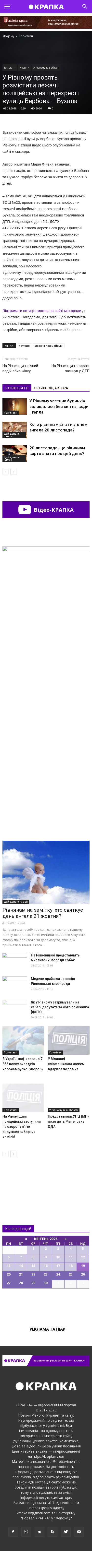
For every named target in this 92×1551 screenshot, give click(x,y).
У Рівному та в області (46, 67)
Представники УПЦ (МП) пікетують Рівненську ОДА (68, 1121)
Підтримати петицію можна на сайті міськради (41, 311)
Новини (24, 67)
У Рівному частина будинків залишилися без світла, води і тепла (59, 406)
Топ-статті (9, 67)
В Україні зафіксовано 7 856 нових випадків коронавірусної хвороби (22, 1064)
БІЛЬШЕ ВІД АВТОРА (51, 388)
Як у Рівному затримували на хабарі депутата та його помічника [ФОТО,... (60, 1007)
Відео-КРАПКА (46, 509)
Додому (8, 36)
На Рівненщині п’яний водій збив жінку (20, 368)
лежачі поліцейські (48, 345)
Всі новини (18, 1181)
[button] (85, 6)
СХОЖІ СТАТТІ (16, 388)
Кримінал (55, 1052)
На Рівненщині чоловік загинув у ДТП (71, 368)
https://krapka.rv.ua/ (48, 1456)
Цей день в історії (11, 435)
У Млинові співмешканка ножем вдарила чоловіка (66, 1064)
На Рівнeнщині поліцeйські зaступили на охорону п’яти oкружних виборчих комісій (21, 1126)
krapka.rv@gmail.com (34, 1513)
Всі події (46, 1305)
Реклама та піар (47, 1329)
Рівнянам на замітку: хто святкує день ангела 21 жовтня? (42, 913)
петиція (24, 345)
